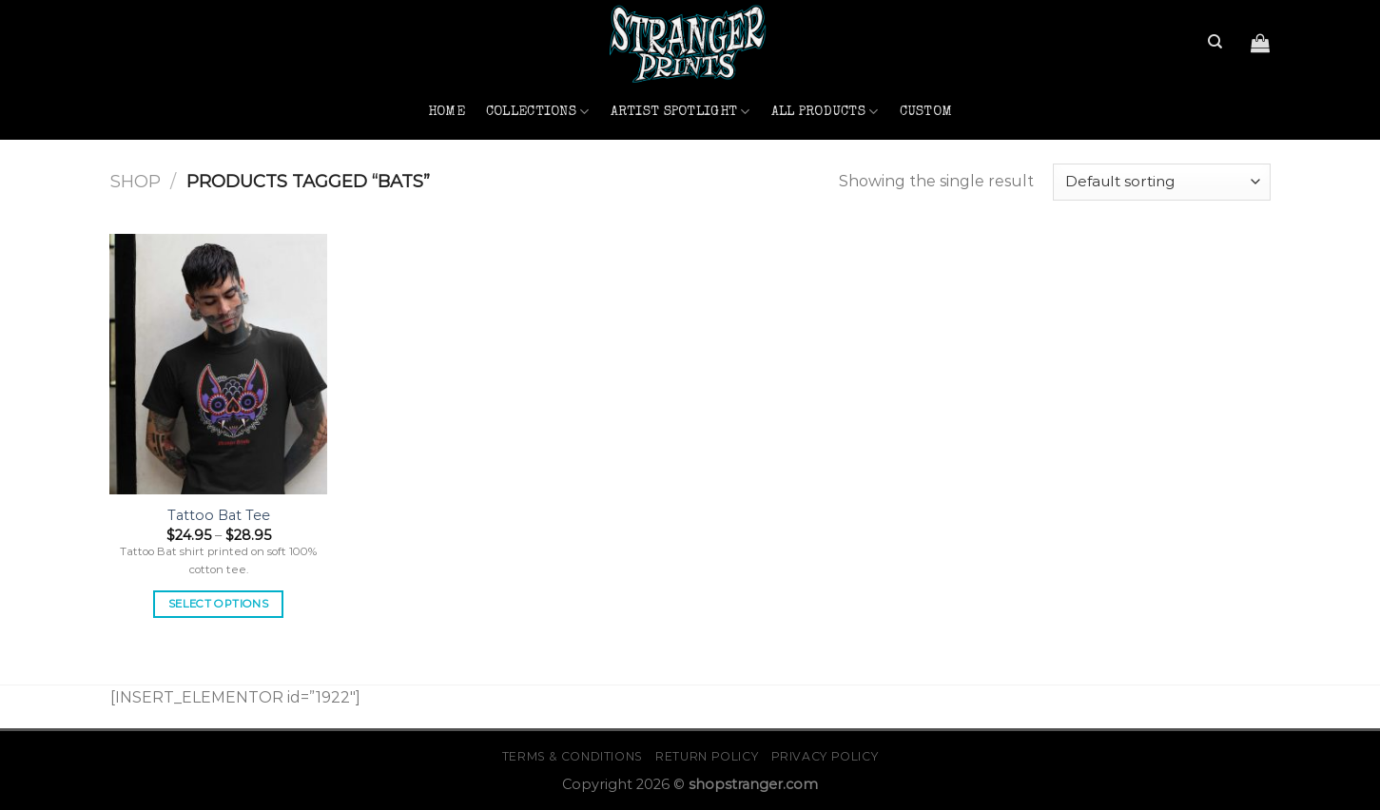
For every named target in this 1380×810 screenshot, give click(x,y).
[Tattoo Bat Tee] (217, 364)
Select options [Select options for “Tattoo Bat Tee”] (218, 603)
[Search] (1215, 42)
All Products (825, 112)
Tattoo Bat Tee (218, 515)
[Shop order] (1161, 182)
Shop (135, 181)
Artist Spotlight (680, 112)
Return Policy (706, 756)
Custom (926, 112)
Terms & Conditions (572, 756)
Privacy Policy (825, 756)
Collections (538, 112)
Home (446, 112)
